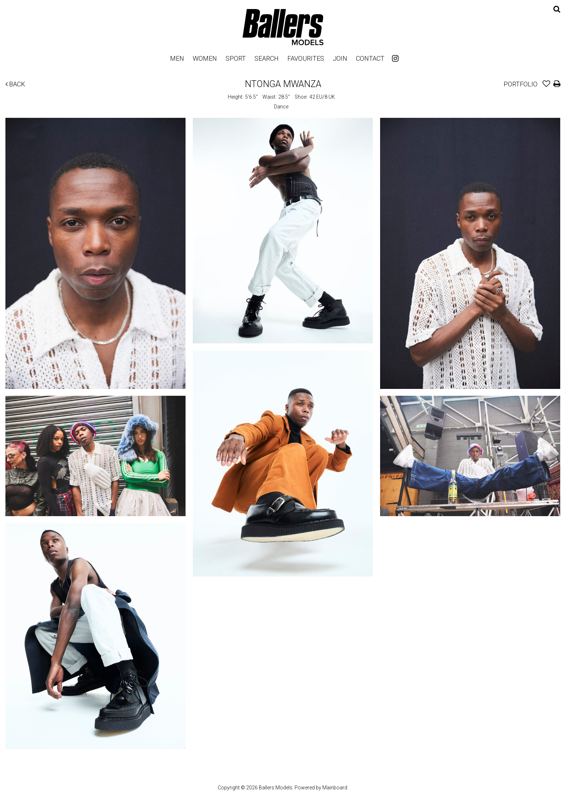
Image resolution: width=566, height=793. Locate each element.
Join (340, 58)
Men (177, 58)
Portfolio (520, 84)
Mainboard (334, 787)
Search (266, 58)
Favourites (305, 58)
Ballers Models (283, 27)
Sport (236, 58)
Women (205, 58)
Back (15, 84)
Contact (370, 58)
